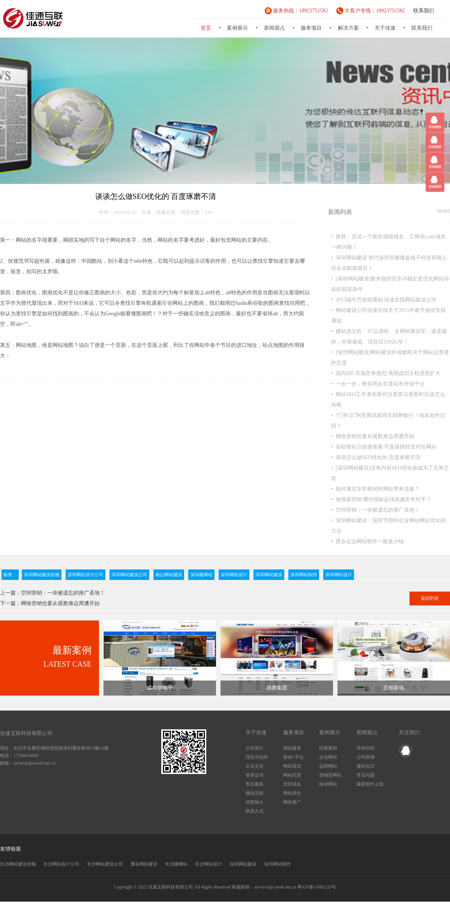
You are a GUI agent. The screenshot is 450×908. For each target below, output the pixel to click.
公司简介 (255, 748)
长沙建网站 (176, 864)
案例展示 (237, 28)
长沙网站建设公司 (105, 864)
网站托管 (292, 775)
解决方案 (348, 28)
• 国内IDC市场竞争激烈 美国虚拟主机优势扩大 (386, 373)
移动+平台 (293, 757)
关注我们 (409, 732)
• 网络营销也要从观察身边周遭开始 (372, 436)
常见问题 (366, 775)
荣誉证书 (255, 775)
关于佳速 (385, 28)
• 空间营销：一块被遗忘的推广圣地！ (375, 510)
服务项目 (311, 28)
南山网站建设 (168, 574)
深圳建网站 (201, 574)
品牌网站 (328, 766)
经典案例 (328, 748)
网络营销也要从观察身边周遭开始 (60, 603)
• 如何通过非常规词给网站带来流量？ (375, 489)
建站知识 (366, 766)
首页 (206, 28)
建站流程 (255, 793)
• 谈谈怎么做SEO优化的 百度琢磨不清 (375, 457)
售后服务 (255, 784)
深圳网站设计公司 (86, 574)
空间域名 (292, 784)
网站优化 (292, 793)
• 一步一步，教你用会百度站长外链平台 (378, 384)
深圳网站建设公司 (129, 574)
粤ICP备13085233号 (316, 887)
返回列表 (430, 598)
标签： (10, 574)
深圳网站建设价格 (42, 574)
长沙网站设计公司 (62, 864)
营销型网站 (330, 775)
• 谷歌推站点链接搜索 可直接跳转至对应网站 (383, 447)
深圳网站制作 (303, 574)
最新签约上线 (370, 784)
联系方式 (255, 811)
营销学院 (366, 748)
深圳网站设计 (234, 574)
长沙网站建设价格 (18, 864)
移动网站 (328, 784)
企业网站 (328, 757)
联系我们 (423, 11)
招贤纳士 (255, 802)
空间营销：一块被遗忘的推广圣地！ (63, 593)
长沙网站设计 (208, 864)
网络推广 (292, 802)
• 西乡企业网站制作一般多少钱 (367, 541)
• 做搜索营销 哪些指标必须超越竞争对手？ (381, 499)
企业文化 (255, 766)
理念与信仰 (257, 757)
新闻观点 (274, 28)
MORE (443, 211)
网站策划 (292, 766)
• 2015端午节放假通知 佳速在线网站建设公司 (383, 300)
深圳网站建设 (268, 574)
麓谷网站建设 (144, 864)
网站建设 (292, 748)
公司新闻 (366, 757)
